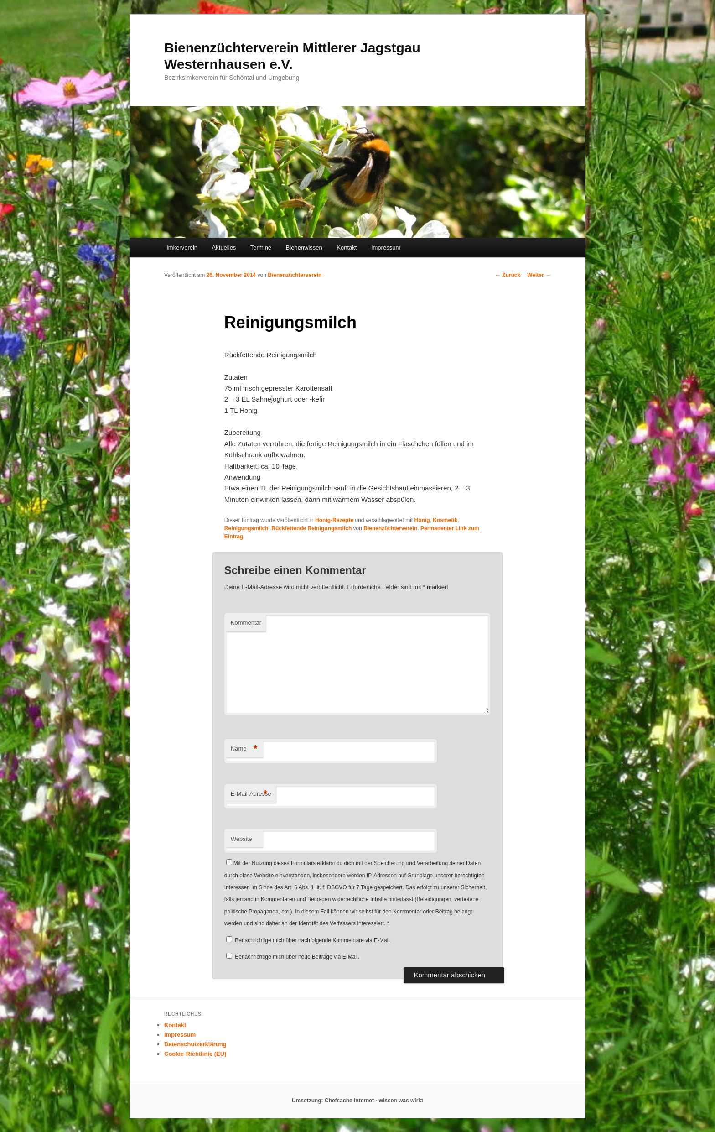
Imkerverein (181, 247)
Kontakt (347, 247)
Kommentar (246, 622)
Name (244, 749)
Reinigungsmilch (246, 528)
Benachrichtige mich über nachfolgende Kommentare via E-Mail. (313, 940)
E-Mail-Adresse (251, 794)
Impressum (385, 247)
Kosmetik (445, 520)
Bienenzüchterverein (294, 275)
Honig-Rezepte (334, 520)
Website (241, 838)
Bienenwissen (304, 247)
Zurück (507, 275)
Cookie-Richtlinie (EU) (195, 1053)
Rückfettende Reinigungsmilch (311, 528)
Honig (422, 520)
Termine (260, 247)
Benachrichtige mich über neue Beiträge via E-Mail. (297, 957)
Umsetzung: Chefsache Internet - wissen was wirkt (357, 1100)
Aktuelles (224, 247)
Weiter (539, 275)
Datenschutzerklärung (195, 1044)
